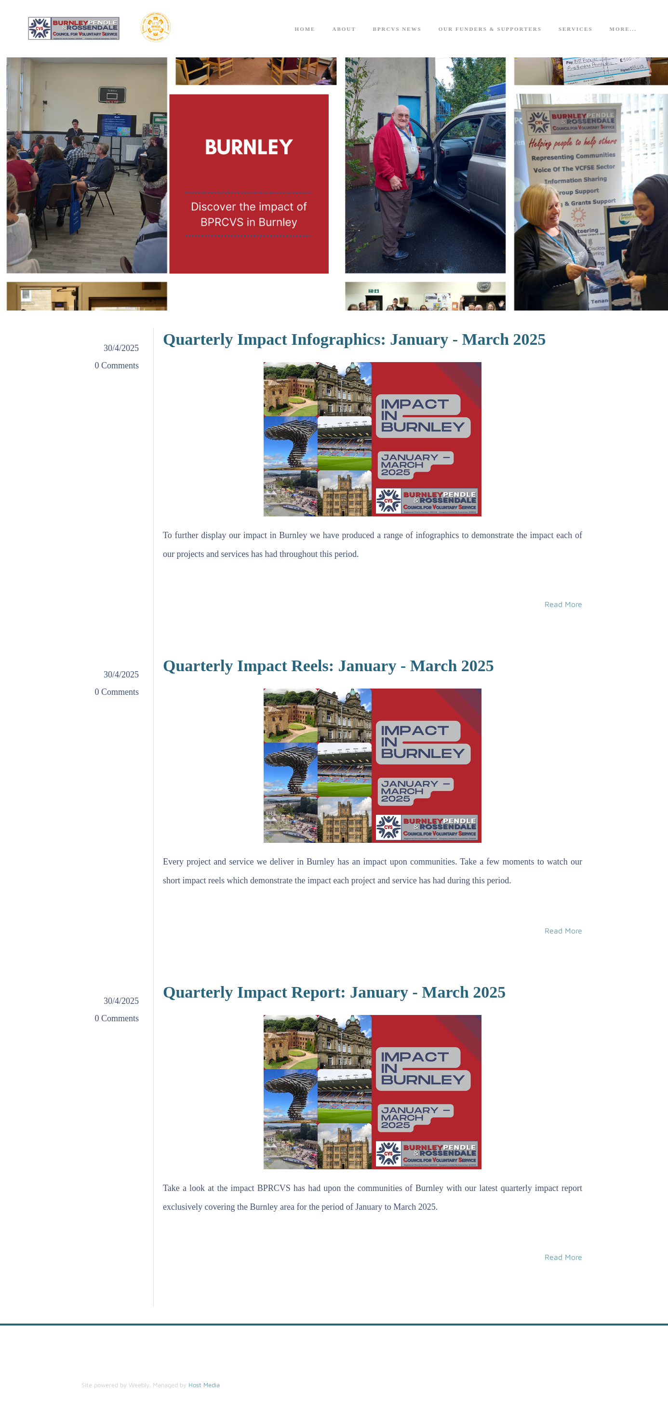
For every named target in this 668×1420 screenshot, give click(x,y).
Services (576, 29)
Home (305, 29)
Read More (563, 604)
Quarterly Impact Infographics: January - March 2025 (354, 340)
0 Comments (116, 366)
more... (623, 29)
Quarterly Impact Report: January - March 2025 (334, 992)
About (344, 29)
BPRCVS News (397, 29)
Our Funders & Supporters (490, 29)
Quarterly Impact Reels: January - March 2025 (328, 666)
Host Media (204, 1385)
